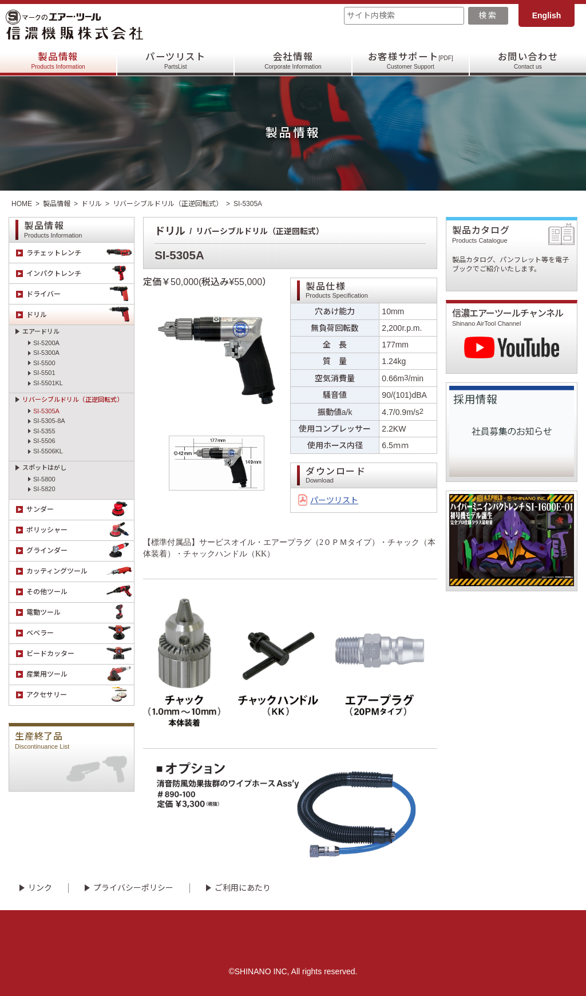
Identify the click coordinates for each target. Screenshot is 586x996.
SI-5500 (44, 362)
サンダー (80, 510)
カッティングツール (80, 572)
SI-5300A (46, 352)
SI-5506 (44, 440)
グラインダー (80, 551)
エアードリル (41, 331)
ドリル (91, 204)
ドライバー (80, 294)
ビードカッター (80, 654)
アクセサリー (80, 695)
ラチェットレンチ (80, 253)
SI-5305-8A (49, 420)
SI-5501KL (48, 383)
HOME (21, 204)
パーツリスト (175, 61)
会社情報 (293, 61)
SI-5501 (44, 372)
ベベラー (80, 633)
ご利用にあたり (243, 887)
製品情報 (58, 61)
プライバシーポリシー (133, 887)
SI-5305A (46, 411)
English (546, 15)
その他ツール (80, 592)
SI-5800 (44, 479)
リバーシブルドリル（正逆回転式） (168, 204)
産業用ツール (80, 675)
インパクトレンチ (80, 273)
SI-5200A (46, 342)
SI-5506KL (48, 451)
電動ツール (80, 613)
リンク (40, 887)
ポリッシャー (80, 530)
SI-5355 (44, 431)
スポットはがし (44, 467)
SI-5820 (44, 488)
